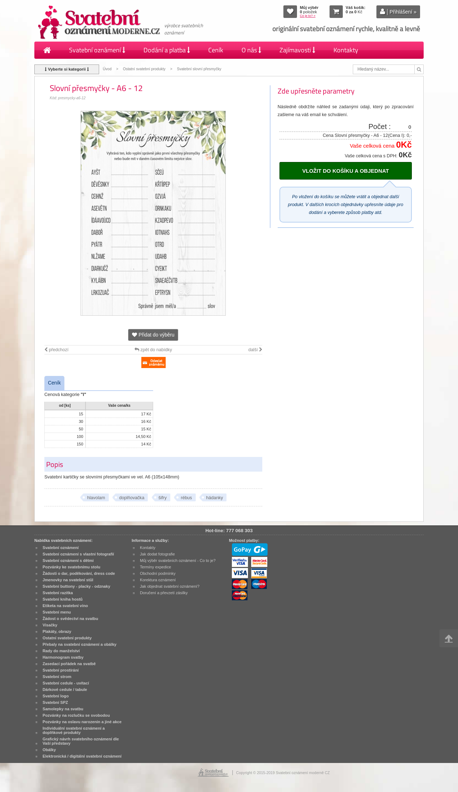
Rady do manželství (61, 651)
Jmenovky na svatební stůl (68, 580)
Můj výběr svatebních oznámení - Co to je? (177, 560)
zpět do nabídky (153, 349)
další (255, 349)
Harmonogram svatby (63, 657)
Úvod (107, 69)
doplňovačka (131, 497)
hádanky (214, 497)
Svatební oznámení (97, 50)
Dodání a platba (166, 50)
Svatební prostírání (61, 670)
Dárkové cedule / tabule (65, 689)
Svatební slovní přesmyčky (199, 69)
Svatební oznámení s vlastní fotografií (78, 554)
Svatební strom (57, 676)
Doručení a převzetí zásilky (164, 593)
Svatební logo (56, 696)
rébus (186, 497)
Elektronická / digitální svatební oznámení (82, 756)
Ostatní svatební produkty (144, 69)
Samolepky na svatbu (63, 709)
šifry (163, 497)
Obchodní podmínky (158, 573)
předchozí (56, 349)
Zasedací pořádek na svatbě (69, 664)
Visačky (50, 625)
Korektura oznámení (158, 580)
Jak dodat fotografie (157, 554)
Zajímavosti (297, 50)
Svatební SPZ (55, 702)
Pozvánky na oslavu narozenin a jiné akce (82, 722)
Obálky (49, 750)
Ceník (215, 50)
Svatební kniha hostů (63, 599)
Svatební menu (57, 612)
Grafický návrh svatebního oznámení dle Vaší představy (81, 741)
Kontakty (345, 50)
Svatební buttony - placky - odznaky (76, 586)
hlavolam (96, 497)
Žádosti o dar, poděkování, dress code (79, 573)
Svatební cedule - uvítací (66, 683)
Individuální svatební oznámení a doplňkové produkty (74, 730)
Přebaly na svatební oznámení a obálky (80, 644)
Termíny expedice (155, 567)
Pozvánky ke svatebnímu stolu (71, 567)
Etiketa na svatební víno (65, 605)
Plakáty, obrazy (57, 631)
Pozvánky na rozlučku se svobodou (76, 715)
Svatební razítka (58, 593)
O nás (251, 50)
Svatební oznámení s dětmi (68, 560)
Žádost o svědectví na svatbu (70, 618)
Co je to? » (308, 16)
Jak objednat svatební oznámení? (169, 586)
